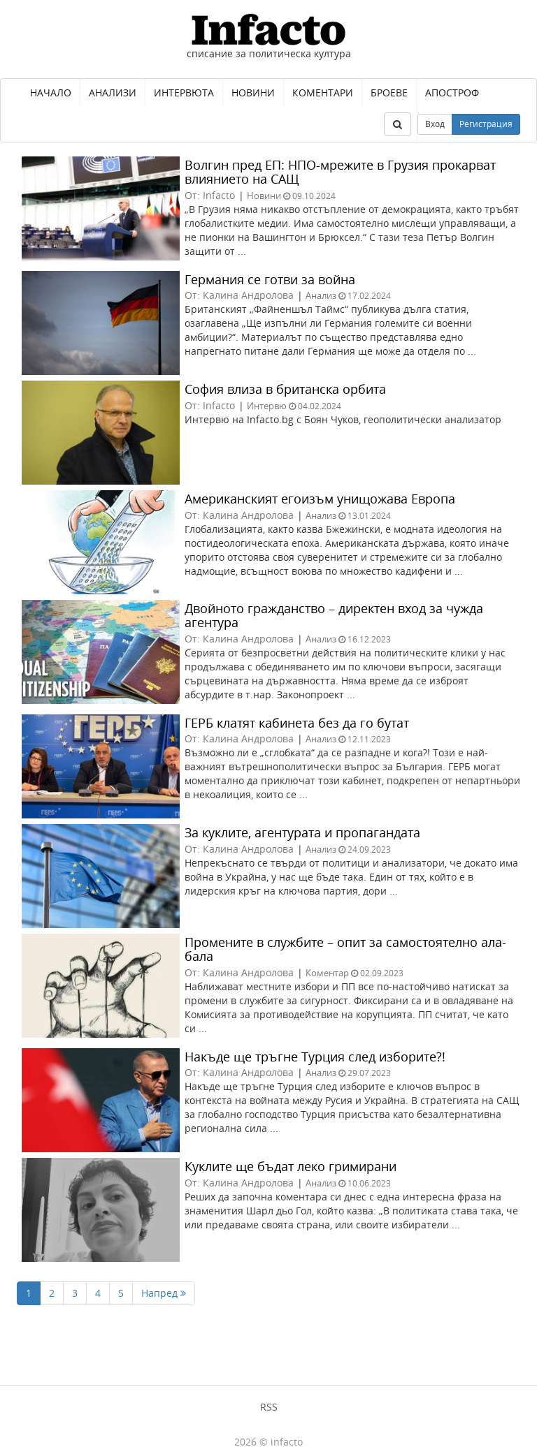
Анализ (321, 295)
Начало (50, 92)
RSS (269, 1406)
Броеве (389, 92)
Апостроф (452, 92)
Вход (435, 124)
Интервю (267, 405)
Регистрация (486, 124)
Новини (253, 92)
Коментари (322, 92)
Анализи (112, 92)
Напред (163, 1293)
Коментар (327, 972)
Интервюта (184, 92)
